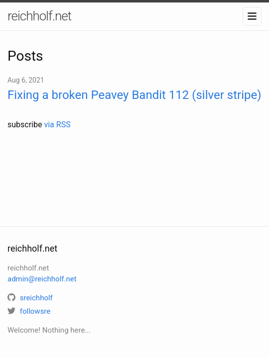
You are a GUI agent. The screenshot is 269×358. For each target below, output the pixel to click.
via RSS (57, 124)
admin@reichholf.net (42, 278)
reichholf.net (39, 15)
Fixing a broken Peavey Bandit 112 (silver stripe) (134, 95)
